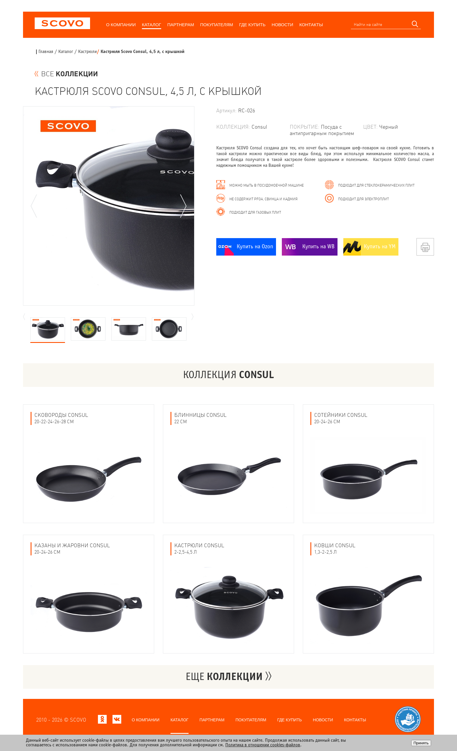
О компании (121, 24)
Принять (421, 743)
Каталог (151, 24)
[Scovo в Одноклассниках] (102, 721)
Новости (282, 24)
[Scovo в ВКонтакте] (117, 721)
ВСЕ (69, 74)
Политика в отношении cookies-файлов (262, 745)
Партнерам (180, 24)
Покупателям (216, 24)
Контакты (311, 24)
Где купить (252, 24)
